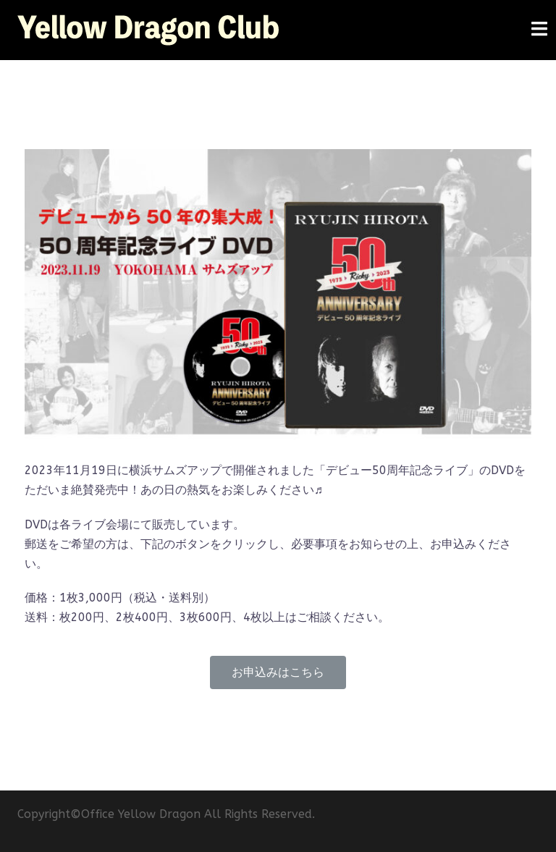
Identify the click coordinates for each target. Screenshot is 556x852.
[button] (278, 672)
